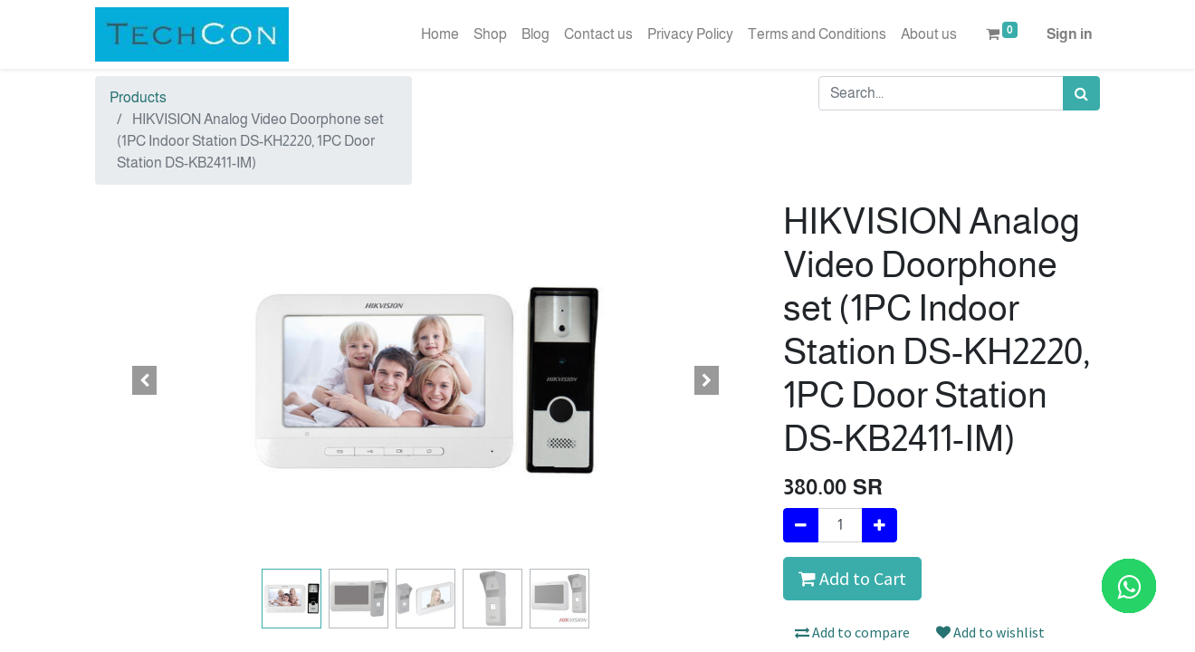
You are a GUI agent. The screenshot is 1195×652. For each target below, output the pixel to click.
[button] (145, 380)
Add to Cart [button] (852, 578)
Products (138, 97)
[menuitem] (440, 34)
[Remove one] (800, 525)
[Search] (1081, 93)
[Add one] (879, 525)
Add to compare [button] (852, 632)
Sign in (1070, 34)
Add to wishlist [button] (990, 632)
